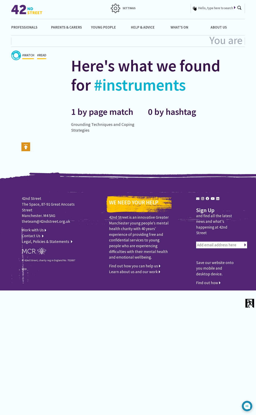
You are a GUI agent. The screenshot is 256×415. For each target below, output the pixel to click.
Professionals (24, 27)
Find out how (208, 282)
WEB (24, 269)
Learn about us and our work (134, 271)
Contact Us (31, 235)
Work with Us (34, 229)
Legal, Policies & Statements (47, 241)
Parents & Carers (66, 27)
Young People (103, 27)
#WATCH (28, 56)
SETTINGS (123, 8)
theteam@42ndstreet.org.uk (46, 221)
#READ (41, 56)
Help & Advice (143, 27)
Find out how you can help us (134, 265)
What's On (179, 27)
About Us (219, 27)
